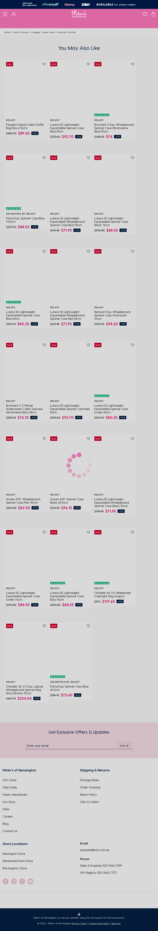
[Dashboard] (14, 13)
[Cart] (153, 13)
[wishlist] (144, 13)
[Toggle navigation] (5, 13)
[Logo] (79, 13)
